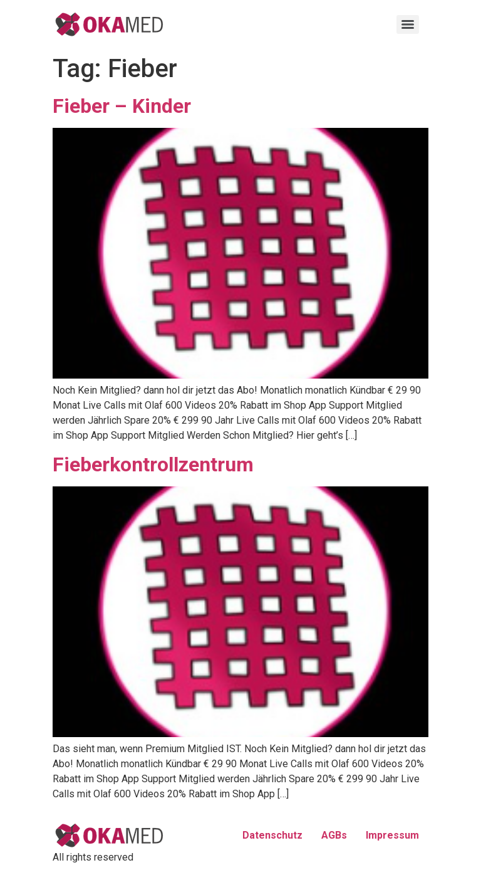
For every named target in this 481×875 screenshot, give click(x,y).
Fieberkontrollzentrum (153, 464)
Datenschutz (272, 835)
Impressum (392, 835)
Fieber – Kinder (122, 106)
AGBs (334, 835)
